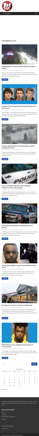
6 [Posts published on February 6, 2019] (14, 377)
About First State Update (8, 426)
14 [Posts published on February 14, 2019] (19, 380)
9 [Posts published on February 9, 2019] (29, 377)
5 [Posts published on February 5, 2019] (9, 377)
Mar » (6, 389)
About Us (4, 412)
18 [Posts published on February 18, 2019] (4, 382)
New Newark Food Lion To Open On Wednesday (17, 305)
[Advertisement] (19, 27)
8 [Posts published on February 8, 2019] (24, 377)
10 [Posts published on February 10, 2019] (34, 377)
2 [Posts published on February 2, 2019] (29, 374)
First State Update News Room (17, 70)
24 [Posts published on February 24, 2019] (34, 382)
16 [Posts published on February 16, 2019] (29, 380)
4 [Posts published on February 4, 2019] (4, 377)
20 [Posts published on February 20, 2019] (14, 382)
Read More (4, 79)
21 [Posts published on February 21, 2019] (19, 382)
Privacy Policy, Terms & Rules (8, 416)
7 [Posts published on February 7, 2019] (19, 377)
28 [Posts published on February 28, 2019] (19, 385)
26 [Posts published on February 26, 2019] (9, 385)
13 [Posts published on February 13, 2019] (14, 380)
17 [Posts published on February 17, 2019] (34, 380)
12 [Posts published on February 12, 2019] (9, 380)
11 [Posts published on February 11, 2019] (4, 380)
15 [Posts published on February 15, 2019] (24, 380)
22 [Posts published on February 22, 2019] (24, 382)
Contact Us (4, 414)
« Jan (3, 389)
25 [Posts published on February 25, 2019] (4, 385)
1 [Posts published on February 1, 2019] (24, 374)
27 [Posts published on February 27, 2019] (14, 385)
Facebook (4, 419)
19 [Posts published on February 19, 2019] (9, 382)
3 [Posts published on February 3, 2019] (34, 374)
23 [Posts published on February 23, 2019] (29, 382)
